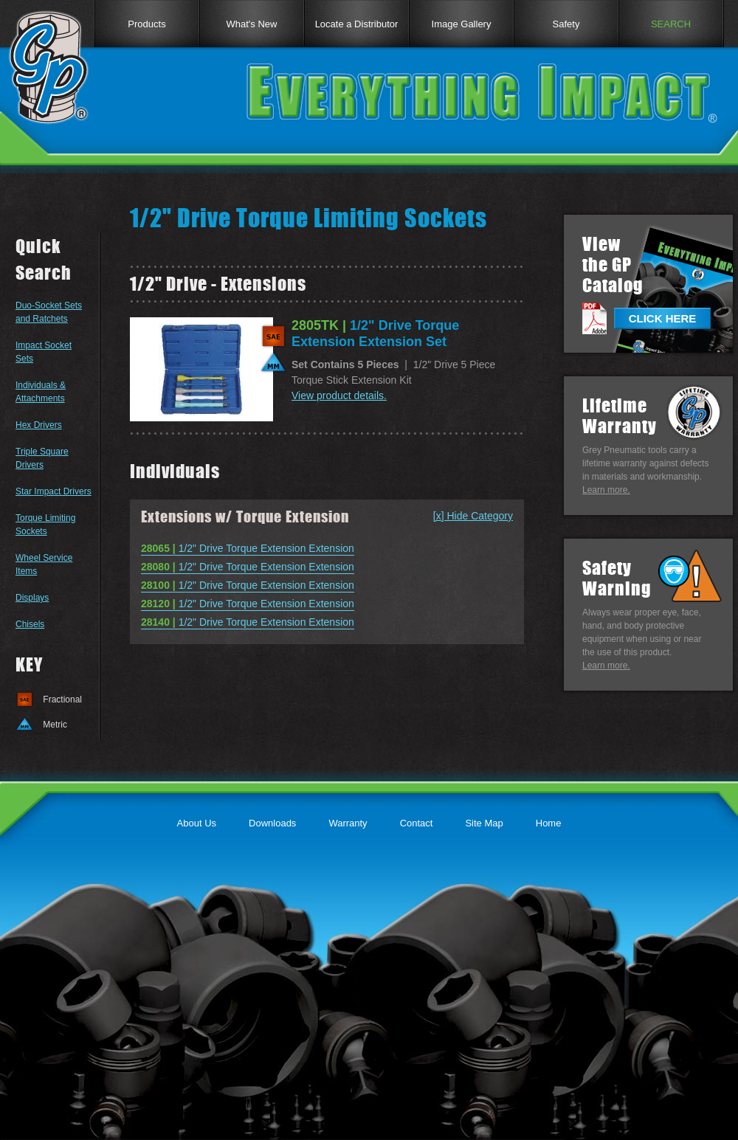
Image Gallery (462, 24)
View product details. (339, 395)
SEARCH (671, 24)
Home (549, 823)
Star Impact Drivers (53, 491)
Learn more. (606, 490)
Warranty (347, 823)
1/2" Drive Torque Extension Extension (247, 548)
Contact (416, 823)
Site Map (484, 823)
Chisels (29, 624)
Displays (32, 598)
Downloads (272, 823)
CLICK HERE (663, 318)
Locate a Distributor (357, 24)
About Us (196, 823)
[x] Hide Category (473, 516)
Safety (566, 24)
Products (146, 24)
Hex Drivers (38, 425)
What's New (252, 24)
